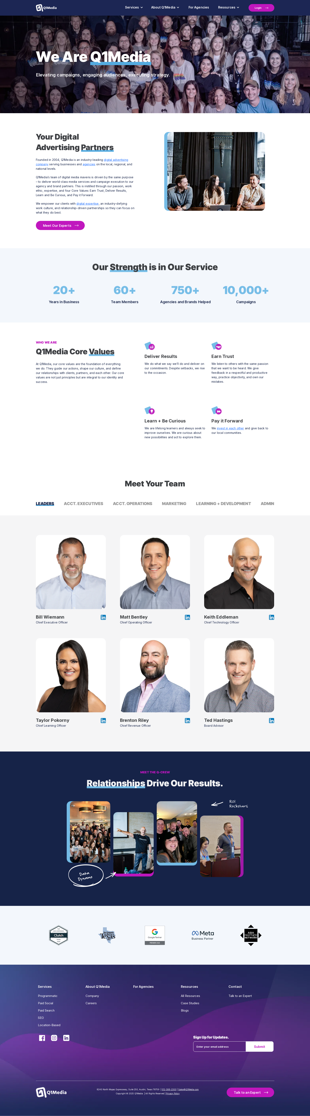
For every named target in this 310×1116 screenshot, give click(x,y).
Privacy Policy (173, 1093)
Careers (91, 1003)
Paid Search (46, 1010)
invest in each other (230, 428)
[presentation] (233, 1062)
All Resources (190, 996)
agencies (89, 164)
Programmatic (48, 996)
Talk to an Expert (240, 996)
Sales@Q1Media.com (188, 1089)
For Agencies (199, 7)
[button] (134, 7)
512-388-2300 (169, 1089)
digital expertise (87, 203)
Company (92, 996)
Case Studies (190, 1003)
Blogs (185, 1010)
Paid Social (45, 1003)
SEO (41, 1018)
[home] (46, 7)
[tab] (45, 503)
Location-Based (49, 1025)
